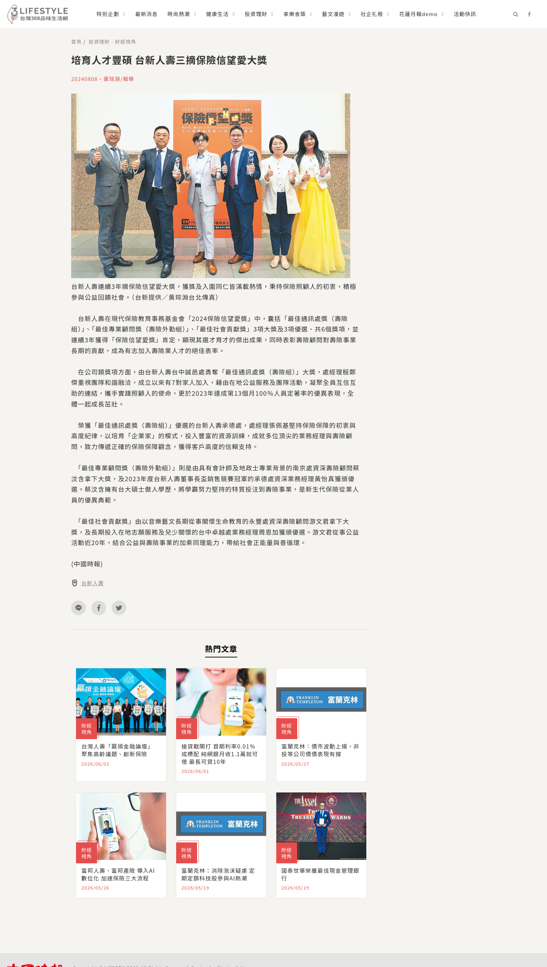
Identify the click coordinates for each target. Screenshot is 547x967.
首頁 (76, 41)
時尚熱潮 (178, 13)
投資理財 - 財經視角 (112, 41)
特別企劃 (108, 13)
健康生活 (217, 13)
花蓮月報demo (418, 13)
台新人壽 (92, 583)
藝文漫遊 (333, 13)
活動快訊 (465, 13)
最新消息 (146, 13)
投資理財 (256, 13)
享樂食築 (294, 13)
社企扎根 (372, 13)
